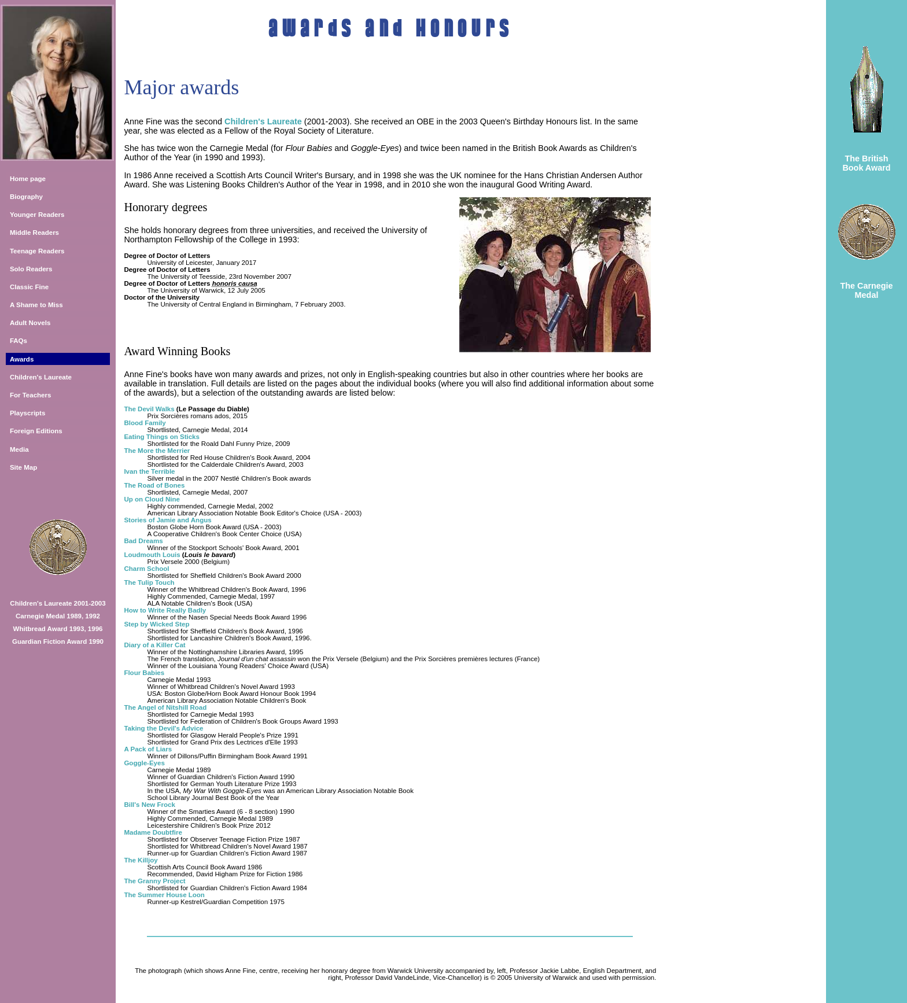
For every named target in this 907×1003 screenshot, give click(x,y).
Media (19, 449)
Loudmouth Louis (152, 554)
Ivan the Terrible (149, 471)
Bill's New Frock (149, 804)
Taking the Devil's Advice (163, 728)
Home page (28, 178)
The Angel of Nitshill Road (165, 707)
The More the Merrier (157, 450)
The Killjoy (140, 860)
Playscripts (27, 413)
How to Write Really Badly (165, 610)
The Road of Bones (154, 485)
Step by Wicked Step (156, 624)
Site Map (23, 467)
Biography (26, 196)
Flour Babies (144, 672)
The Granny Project (154, 880)
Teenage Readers (37, 251)
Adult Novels (30, 322)
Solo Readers (31, 269)
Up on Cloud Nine (152, 499)
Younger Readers (37, 214)
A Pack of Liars (148, 749)
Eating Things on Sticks (162, 436)
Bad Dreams (143, 540)
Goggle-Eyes (144, 762)
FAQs (18, 340)
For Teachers (30, 395)
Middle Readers (34, 232)
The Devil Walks (149, 408)
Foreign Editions (36, 430)
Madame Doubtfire (153, 832)
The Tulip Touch (149, 582)
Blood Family (144, 422)
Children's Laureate (41, 377)
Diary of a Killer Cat (154, 644)
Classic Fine (29, 286)
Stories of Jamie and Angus (167, 520)
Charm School (146, 568)
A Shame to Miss (36, 304)
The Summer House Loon (164, 894)
